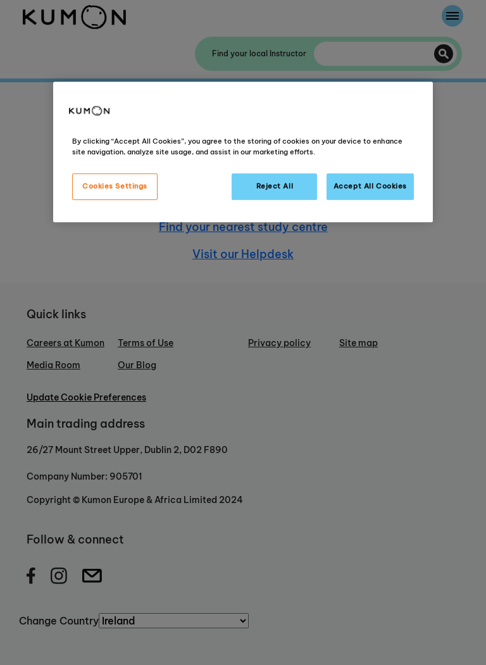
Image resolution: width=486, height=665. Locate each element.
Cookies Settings (114, 186)
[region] (243, 152)
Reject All (275, 186)
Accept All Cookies (370, 186)
